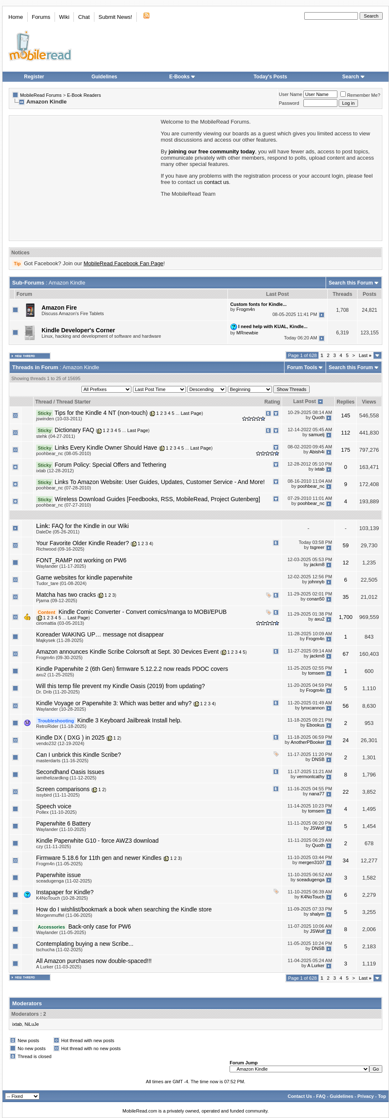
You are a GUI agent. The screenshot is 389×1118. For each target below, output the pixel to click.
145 (345, 415)
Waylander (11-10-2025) (61, 829)
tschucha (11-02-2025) (59, 949)
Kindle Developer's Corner (78, 330)
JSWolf (317, 828)
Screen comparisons (63, 789)
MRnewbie (247, 332)
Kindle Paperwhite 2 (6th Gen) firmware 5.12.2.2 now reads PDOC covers (132, 668)
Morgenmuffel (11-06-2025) (64, 915)
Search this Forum (351, 283)
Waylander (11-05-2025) (61, 932)
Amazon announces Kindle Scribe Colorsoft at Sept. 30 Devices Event (127, 651)
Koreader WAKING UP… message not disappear (100, 634)
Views (369, 402)
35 (345, 597)
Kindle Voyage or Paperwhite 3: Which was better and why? (113, 703)
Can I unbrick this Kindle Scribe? (78, 754)
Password (289, 103)
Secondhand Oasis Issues (70, 772)
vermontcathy (310, 776)
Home (15, 17)
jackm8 (317, 564)
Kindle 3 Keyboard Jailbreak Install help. (129, 720)
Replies (346, 402)
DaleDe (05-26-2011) (57, 531)
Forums (41, 17)
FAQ (321, 1096)
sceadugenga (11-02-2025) (64, 880)
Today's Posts (270, 77)
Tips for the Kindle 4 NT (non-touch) (101, 412)
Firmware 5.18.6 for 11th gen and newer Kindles (99, 857)
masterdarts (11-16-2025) (62, 760)
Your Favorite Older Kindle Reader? (82, 543)
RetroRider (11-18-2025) (61, 726)
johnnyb (316, 582)
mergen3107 (311, 862)
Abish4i (316, 451)
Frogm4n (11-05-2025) (59, 863)
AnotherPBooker (308, 742)
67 (345, 654)
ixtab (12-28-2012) (55, 470)
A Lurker (315, 965)
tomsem (316, 673)
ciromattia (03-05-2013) (60, 623)
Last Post (304, 401)
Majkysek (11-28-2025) (60, 640)
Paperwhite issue (58, 875)
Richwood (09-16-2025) (60, 548)
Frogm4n (245, 309)
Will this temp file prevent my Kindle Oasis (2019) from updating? (120, 686)
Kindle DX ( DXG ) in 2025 (70, 737)
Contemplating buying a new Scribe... (84, 943)
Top (382, 1096)
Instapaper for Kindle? (65, 892)
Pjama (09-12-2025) (56, 600)
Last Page (191, 413)
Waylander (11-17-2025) (61, 566)
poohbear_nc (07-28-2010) (63, 487)
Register (34, 77)
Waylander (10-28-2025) (61, 709)
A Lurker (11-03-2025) (58, 966)
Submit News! (115, 17)
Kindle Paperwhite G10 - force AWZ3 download (97, 840)
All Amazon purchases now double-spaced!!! (94, 961)
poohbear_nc (311, 486)
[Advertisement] (84, 177)
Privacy (366, 1096)
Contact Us (299, 1096)
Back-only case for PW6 (99, 926)
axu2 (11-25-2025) (55, 674)
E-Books (182, 77)
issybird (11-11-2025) (58, 794)
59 (345, 545)
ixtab (319, 469)
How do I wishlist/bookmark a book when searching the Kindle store (124, 909)
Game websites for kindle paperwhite (84, 577)
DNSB (318, 759)
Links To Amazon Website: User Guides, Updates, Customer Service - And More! (160, 482)
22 (345, 792)
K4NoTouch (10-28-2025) (62, 898)
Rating (272, 402)
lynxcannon (313, 707)
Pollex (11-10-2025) (56, 812)
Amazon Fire (59, 307)
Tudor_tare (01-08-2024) (61, 583)
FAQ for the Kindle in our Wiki (90, 526)
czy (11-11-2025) (53, 846)
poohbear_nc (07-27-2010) (63, 504)
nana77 (317, 793)
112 (345, 433)
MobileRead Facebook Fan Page (123, 263)
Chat (83, 17)
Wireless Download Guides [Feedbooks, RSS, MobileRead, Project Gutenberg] (157, 499)
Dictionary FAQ (74, 430)
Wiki (64, 17)
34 (345, 860)
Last (365, 355)
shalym (317, 913)
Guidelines (104, 77)
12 (345, 562)
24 (345, 740)
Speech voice (53, 806)
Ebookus (315, 724)
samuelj (316, 434)
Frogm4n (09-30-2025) (59, 657)
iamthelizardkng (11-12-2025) (66, 777)
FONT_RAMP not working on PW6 (81, 560)
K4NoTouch (312, 896)
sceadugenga (310, 879)
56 (345, 706)
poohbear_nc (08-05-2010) (63, 453)
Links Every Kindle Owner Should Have (106, 447)
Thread (43, 402)
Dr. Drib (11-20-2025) (58, 691)
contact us (216, 182)
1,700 (345, 617)
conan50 (315, 599)
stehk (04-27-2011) (55, 436)
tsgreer (317, 547)
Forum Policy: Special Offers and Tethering (110, 464)
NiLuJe (31, 1024)
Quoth (318, 417)
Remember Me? (360, 95)
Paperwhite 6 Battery (63, 823)
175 (345, 450)
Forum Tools (302, 367)
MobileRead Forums (41, 95)
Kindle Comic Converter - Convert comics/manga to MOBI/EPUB (142, 611)
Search (353, 77)
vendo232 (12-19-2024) (60, 743)
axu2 (319, 618)
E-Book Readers (84, 95)
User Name (291, 94)
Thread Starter (73, 402)
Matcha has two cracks (66, 594)
